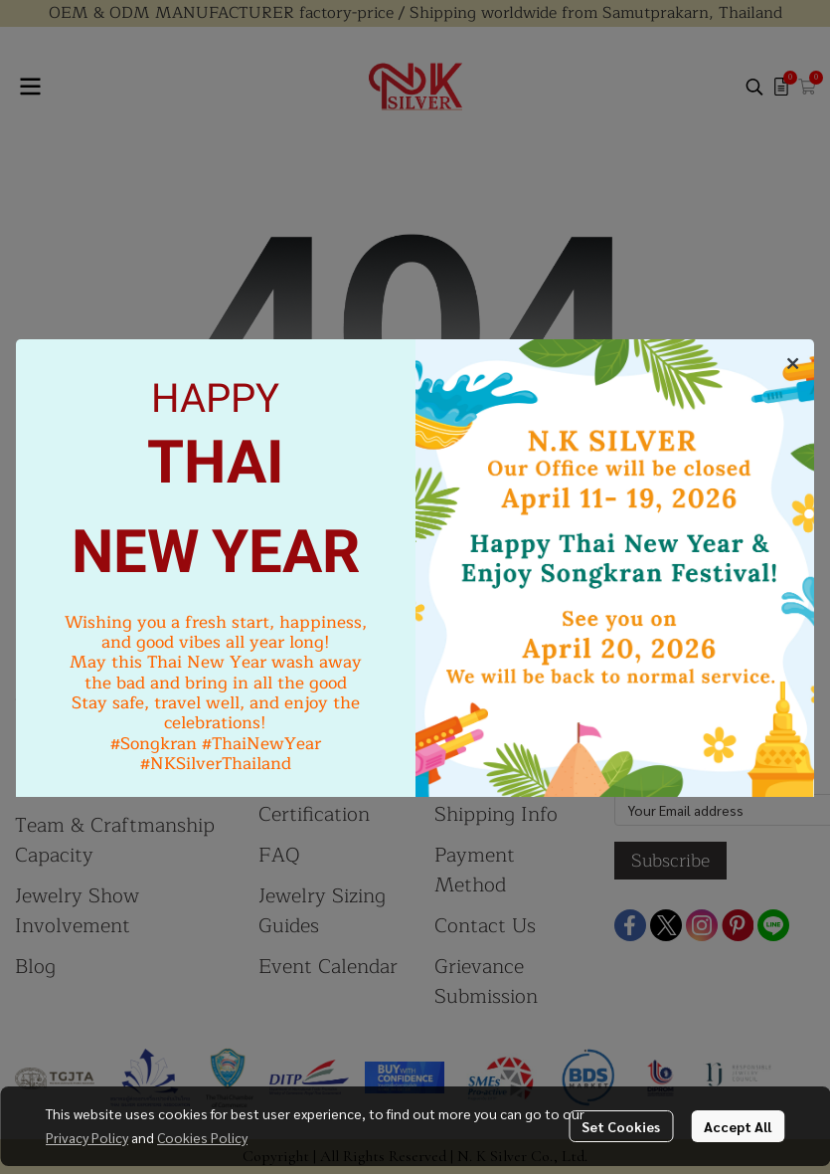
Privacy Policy (87, 1137)
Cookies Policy (202, 1137)
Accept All (737, 1126)
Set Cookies (620, 1126)
